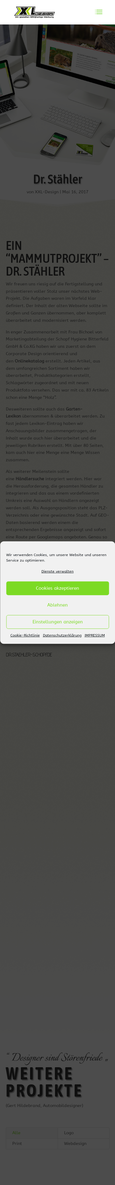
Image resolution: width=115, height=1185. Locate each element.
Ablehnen (57, 605)
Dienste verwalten (57, 571)
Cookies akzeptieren (57, 588)
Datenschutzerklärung (62, 635)
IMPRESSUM (95, 635)
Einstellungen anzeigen (58, 622)
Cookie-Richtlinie (25, 635)
